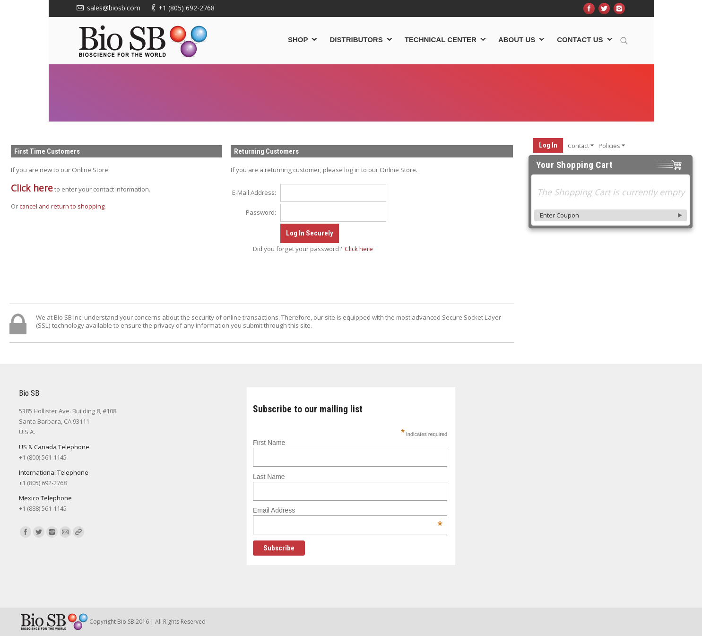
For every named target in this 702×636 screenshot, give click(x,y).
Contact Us (580, 39)
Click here (32, 188)
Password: (261, 212)
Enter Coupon (559, 215)
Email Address (347, 510)
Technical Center (441, 39)
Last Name (269, 476)
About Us (516, 39)
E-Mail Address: (254, 192)
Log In (548, 145)
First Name (269, 442)
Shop (298, 39)
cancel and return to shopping (61, 206)
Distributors (355, 39)
